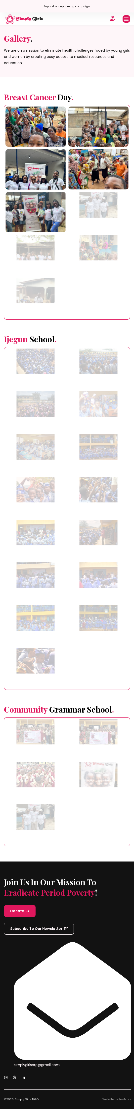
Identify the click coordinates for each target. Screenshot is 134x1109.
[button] (126, 19)
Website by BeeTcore (116, 1099)
